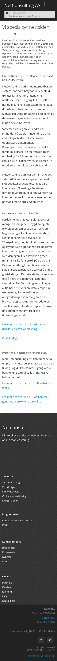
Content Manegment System (18, 520)
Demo (5, 561)
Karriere (6, 587)
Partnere (7, 582)
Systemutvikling (11, 482)
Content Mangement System (24, 15)
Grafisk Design (10, 500)
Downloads (8, 552)
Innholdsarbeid (10, 491)
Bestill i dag (9, 338)
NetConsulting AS (22, 5)
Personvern (34, 655)
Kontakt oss (8, 600)
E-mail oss (48, 617)
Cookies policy (48, 655)
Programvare (18, 12)
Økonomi (7, 591)
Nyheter (7, 556)
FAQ (4, 596)
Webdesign (8, 487)
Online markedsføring (14, 496)
